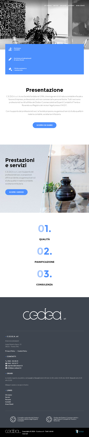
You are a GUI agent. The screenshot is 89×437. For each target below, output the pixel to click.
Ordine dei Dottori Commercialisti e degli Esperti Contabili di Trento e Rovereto (62, 419)
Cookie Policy (22, 351)
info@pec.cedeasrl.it (13, 368)
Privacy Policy (10, 351)
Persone (8, 399)
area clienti (80, 5)
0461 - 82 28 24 (11, 361)
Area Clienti (9, 404)
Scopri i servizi (16, 192)
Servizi (7, 397)
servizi (55, 5)
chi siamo (48, 5)
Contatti (8, 402)
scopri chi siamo (45, 125)
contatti (71, 5)
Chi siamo (8, 395)
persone (63, 5)
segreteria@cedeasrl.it (14, 366)
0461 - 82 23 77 (11, 363)
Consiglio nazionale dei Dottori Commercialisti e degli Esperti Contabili (24, 419)
